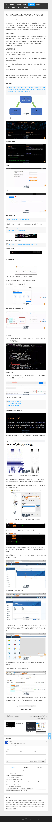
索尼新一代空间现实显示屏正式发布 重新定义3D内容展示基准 (19, 788)
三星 (13, 802)
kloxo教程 (25, 800)
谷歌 (11, 808)
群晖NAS (32, 4)
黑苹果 (13, 7)
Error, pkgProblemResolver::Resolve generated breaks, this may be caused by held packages (26, 781)
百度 (17, 806)
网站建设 (24, 806)
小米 (39, 802)
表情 (7, 761)
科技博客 (26, 7)
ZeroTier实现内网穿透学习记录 (21, 697)
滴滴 (43, 804)
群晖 (39, 806)
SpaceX (39, 800)
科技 (20, 806)
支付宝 (21, 804)
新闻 (25, 804)
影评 (7, 804)
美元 (33, 806)
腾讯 (43, 806)
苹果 (7, 808)
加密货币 (26, 802)
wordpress (8, 802)
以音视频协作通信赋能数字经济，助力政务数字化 (16, 790)
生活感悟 (7, 7)
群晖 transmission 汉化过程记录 (13, 716)
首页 (7, 4)
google (15, 800)
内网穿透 (11, 33)
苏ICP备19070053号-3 (35, 819)
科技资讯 (12, 4)
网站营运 (25, 4)
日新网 (30, 819)
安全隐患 (35, 802)
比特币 (39, 804)
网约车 (29, 806)
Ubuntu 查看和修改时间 (11, 773)
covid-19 (11, 800)
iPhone (20, 800)
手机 (17, 804)
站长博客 (38, 4)
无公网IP (32, 25)
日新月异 (20, 7)
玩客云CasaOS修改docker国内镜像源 (14, 779)
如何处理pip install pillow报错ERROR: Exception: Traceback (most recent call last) (23, 784)
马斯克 (14, 808)
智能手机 (34, 804)
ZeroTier (8, 75)
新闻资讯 (29, 804)
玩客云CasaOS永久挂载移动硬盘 (13, 777)
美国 (36, 806)
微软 (14, 804)
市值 (43, 802)
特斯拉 (7, 806)
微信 (11, 804)
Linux (29, 800)
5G (7, 800)
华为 (31, 802)
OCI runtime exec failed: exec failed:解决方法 (15, 775)
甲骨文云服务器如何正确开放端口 (13, 786)
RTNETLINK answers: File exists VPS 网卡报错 (16, 770)
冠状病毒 (21, 802)
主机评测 (19, 4)
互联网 (17, 802)
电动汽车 (12, 806)
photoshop (34, 800)
